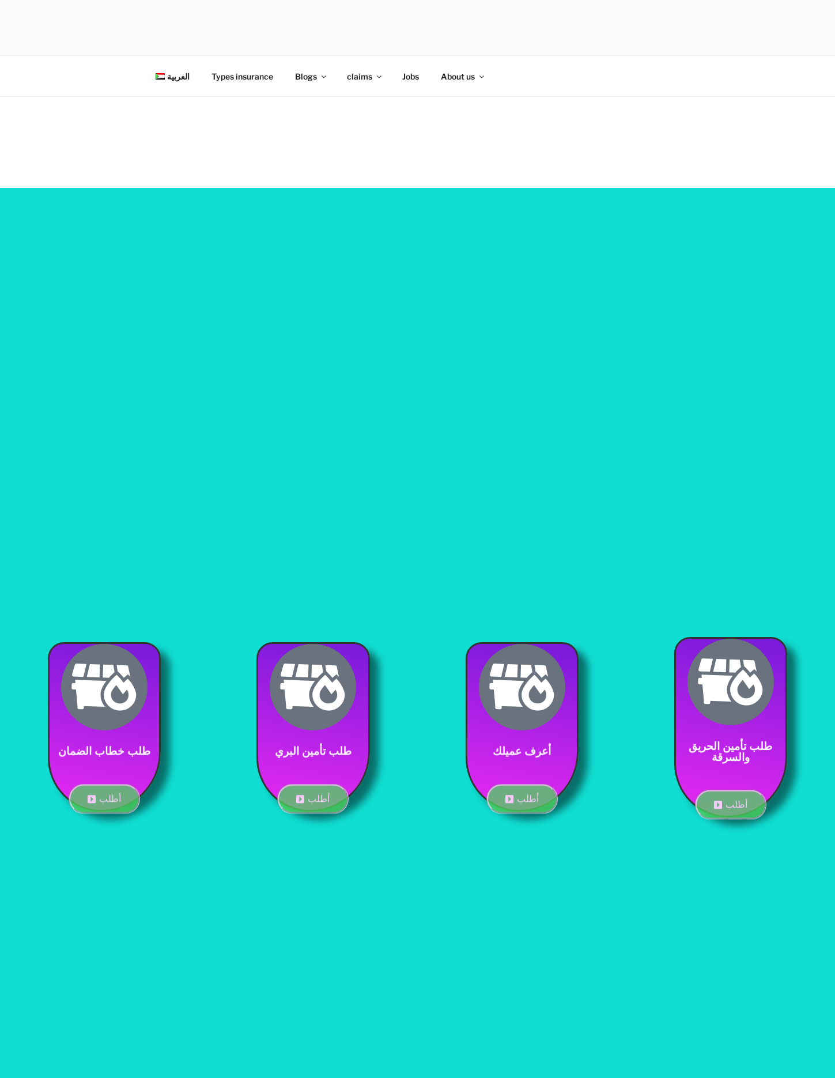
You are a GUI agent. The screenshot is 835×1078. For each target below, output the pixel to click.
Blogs (311, 76)
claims (365, 76)
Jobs (410, 76)
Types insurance (242, 76)
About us (463, 76)
